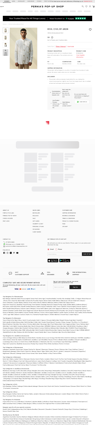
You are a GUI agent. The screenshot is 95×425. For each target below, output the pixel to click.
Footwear (33, 365)
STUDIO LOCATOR (8, 218)
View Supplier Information (80, 56)
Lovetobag (6, 341)
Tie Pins (61, 359)
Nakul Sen (62, 302)
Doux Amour (14, 341)
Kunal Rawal (50, 322)
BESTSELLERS (36, 213)
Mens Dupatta (86, 361)
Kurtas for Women (34, 349)
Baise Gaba (47, 300)
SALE (34, 218)
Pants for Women (31, 351)
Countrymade (31, 320)
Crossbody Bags (17, 378)
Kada (28, 376)
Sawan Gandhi (28, 312)
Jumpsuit (6, 363)
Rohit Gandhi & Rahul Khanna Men (46, 330)
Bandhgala (77, 361)
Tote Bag (42, 378)
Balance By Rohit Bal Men (25, 332)
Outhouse (74, 337)
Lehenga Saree (20, 353)
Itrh (5, 314)
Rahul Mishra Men (16, 330)
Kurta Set (51, 386)
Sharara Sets (64, 349)
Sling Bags (7, 378)
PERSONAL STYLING (38, 226)
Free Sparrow (82, 401)
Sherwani (27, 359)
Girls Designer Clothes (9, 386)
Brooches (43, 365)
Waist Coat (54, 359)
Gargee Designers (8, 328)
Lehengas (6, 349)
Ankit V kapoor (41, 320)
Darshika (16, 324)
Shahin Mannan (55, 314)
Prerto (61, 343)
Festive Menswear (8, 365)
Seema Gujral (41, 306)
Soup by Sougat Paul (75, 310)
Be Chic (50, 341)
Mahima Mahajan (47, 302)
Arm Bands (6, 372)
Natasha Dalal (15, 298)
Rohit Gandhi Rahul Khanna (11, 308)
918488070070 (88, 1)
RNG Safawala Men (29, 330)
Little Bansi (20, 401)
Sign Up (75, 287)
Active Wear (25, 365)
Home (5, 24)
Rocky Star (7, 300)
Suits (37, 359)
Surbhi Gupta (64, 312)
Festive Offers (57, 353)
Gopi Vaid (86, 310)
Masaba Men (64, 328)
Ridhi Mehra (56, 300)
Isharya (15, 337)
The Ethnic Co (76, 322)
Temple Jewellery (8, 374)
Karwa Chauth (7, 411)
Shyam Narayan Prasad (41, 310)
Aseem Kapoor (74, 314)
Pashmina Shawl (76, 378)
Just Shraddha (42, 339)
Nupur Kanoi (70, 302)
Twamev (58, 322)
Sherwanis (45, 349)
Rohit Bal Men (29, 322)
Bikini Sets (49, 351)
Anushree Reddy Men (24, 326)
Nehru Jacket (14, 359)
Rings (29, 370)
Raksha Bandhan (32, 409)
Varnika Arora (41, 337)
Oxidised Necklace (21, 376)
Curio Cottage (7, 337)
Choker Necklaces (8, 376)
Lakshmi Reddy (37, 401)
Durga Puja (68, 409)
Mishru (56, 302)
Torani (42, 312)
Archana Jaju (73, 312)
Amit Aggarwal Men (69, 324)
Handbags (68, 376)
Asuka (44, 322)
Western (52, 363)
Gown (57, 349)
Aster (4, 339)
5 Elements (43, 341)
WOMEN (6, 1)
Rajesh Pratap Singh (60, 304)
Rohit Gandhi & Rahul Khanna (26, 306)
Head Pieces (78, 370)
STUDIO (39, 1)
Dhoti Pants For (81, 386)
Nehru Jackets (34, 394)
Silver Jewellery (32, 374)
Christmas (76, 409)
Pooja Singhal (25, 298)
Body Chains (87, 370)
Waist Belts (80, 376)
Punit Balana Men (56, 324)
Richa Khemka (87, 312)
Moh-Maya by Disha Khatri (27, 337)
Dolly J (74, 298)
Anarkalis (13, 349)
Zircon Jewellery (67, 372)
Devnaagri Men (45, 324)
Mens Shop (81, 363)
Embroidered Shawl (9, 380)
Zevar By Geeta (17, 339)
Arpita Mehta (19, 312)
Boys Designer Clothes (10, 394)
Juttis (47, 376)
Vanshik (79, 320)
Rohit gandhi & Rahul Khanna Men (13, 322)
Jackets (60, 351)
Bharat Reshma (7, 324)
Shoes (32, 376)
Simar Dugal (49, 312)
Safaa (80, 312)
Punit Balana (36, 304)
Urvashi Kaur (64, 314)
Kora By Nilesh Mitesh (68, 332)
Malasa (56, 312)
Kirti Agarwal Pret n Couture (52, 403)
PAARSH (71, 328)
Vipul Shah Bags (66, 341)
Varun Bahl (40, 308)
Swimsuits (75, 351)
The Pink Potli (59, 337)
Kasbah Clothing (28, 328)
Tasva (4, 320)
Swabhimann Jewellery (30, 339)
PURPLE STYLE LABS (8, 213)
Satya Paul (34, 298)
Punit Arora (6, 330)
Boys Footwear (7, 396)
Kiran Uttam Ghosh (35, 302)
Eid (25, 409)
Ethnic (46, 363)
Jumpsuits (67, 351)
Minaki (61, 339)
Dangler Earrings (56, 374)
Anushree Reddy (51, 298)
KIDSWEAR (31, 1)
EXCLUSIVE (36, 215)
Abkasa (53, 326)
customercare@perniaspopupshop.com (16, 246)
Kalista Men (18, 328)
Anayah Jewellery (80, 339)
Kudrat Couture (39, 328)
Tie (38, 365)
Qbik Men (6, 326)
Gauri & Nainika (8, 302)
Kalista (26, 302)
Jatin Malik (13, 326)
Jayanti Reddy (18, 302)
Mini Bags (35, 378)
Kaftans (75, 349)
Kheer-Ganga (66, 322)
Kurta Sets (20, 349)
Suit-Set (21, 361)
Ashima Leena (25, 308)
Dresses (51, 349)
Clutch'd (67, 337)
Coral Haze (57, 341)
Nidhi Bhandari (34, 341)
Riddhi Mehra (71, 304)
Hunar (9, 339)
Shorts (5, 361)
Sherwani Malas (32, 363)
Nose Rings (48, 370)
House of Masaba (8, 312)
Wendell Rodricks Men (9, 332)
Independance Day (17, 409)
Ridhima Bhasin (81, 304)
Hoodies (80, 359)
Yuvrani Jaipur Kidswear (69, 401)
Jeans (39, 361)
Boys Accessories (19, 396)
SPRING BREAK (84, 330)
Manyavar (64, 300)
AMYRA (75, 341)
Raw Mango (6, 298)
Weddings (83, 409)
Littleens (19, 403)
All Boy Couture (37, 403)
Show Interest (61, 46)
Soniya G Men (74, 330)
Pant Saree (38, 353)
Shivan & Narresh (73, 300)
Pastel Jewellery (78, 372)
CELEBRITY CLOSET (38, 223)
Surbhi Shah (18, 310)
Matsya (37, 312)
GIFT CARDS (36, 221)
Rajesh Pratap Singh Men (68, 320)
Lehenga (20, 386)
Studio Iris (29, 314)
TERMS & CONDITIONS (68, 218)
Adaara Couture (20, 314)
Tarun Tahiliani (61, 306)
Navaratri (42, 409)
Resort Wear (41, 351)
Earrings (12, 370)
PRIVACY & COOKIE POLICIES (70, 221)
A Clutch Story (23, 341)
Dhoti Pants (20, 351)
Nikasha (33, 308)
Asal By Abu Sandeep (63, 298)
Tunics (81, 349)
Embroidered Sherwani (53, 394)
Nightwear (6, 353)
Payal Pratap (27, 304)
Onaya (82, 300)
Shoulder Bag (50, 378)
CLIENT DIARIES (37, 232)
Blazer (69, 394)
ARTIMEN (47, 326)
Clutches (61, 376)
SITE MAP (65, 226)
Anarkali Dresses (65, 386)
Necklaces (6, 370)
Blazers (16, 361)
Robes (85, 359)
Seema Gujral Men (63, 330)
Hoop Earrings (80, 374)
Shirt (73, 394)
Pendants (30, 372)
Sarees (26, 349)
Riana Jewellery (69, 339)
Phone (60, 249)
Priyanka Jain (64, 310)
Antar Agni (42, 298)
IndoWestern (59, 363)
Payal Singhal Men (80, 328)
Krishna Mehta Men (34, 324)
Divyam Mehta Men (53, 320)
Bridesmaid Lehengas (9, 351)
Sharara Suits (43, 386)
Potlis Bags (53, 376)
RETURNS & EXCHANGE (68, 215)
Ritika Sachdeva (53, 343)
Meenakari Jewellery (41, 372)
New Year (16, 411)
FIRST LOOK (6, 221)
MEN (13, 1)
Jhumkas (65, 374)
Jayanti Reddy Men (40, 332)
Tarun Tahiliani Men (82, 324)
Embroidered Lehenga (31, 386)
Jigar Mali (10, 314)
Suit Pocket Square (70, 359)
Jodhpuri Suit (56, 361)
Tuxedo (63, 361)
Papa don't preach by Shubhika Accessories (16, 343)
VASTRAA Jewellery (84, 337)
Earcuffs (70, 370)
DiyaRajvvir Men (82, 326)
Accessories (13, 363)
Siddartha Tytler (51, 306)
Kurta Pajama (46, 361)
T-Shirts (10, 361)
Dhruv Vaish (22, 320)
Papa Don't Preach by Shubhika (12, 304)
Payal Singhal (71, 306)
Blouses (13, 353)
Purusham (84, 322)
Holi (9, 409)
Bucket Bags (27, 378)
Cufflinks (40, 363)
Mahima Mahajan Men (52, 328)
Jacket (64, 394)
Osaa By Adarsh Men (18, 300)
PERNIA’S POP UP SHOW (9, 215)
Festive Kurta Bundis (71, 363)
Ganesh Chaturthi (58, 409)
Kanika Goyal (54, 310)
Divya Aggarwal (28, 310)
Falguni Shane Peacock (84, 298)
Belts (43, 376)
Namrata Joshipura (69, 308)
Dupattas (82, 351)
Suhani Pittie (43, 343)
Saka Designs (27, 403)
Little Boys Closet (48, 401)
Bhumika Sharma (81, 308)
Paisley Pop (34, 343)
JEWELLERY (21, 1)
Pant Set (17, 365)
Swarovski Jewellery (54, 372)
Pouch (74, 376)
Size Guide (71, 46)
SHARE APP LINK (87, 254)
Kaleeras (64, 370)
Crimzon (66, 343)
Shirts (21, 359)
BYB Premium (66, 403)
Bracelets (24, 370)
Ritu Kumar (6, 306)
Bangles (34, 370)
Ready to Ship (47, 353)
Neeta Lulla (48, 308)
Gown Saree (30, 353)
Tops (70, 349)
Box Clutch (66, 378)
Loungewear (22, 363)
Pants (42, 359)
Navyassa (58, 401)
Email (51, 249)
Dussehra (48, 409)
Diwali (5, 409)
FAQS (63, 223)
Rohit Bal (13, 306)
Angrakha (70, 361)
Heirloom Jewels (21, 372)
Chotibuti (28, 401)
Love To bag (50, 337)
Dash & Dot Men (12, 320)
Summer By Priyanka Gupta (34, 300)
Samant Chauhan (8, 310)
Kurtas (33, 359)
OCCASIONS (36, 229)
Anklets (13, 372)
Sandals (38, 376)
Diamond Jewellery (21, 374)
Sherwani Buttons (31, 361)
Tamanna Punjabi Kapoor (41, 314)
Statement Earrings (44, 374)
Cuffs (18, 370)
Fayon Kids (6, 401)
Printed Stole (20, 380)
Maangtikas (56, 370)
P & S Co (13, 401)
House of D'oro (53, 339)
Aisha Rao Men (61, 326)
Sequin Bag (58, 378)
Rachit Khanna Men (38, 326)
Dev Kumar (23, 324)
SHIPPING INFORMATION (69, 213)
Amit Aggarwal (57, 308)
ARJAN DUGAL (71, 326)
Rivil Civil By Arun (58, 29)
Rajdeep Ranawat (47, 304)
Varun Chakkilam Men (54, 332)
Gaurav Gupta (81, 306)
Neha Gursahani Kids (9, 403)
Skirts (55, 351)
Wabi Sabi (37, 322)
